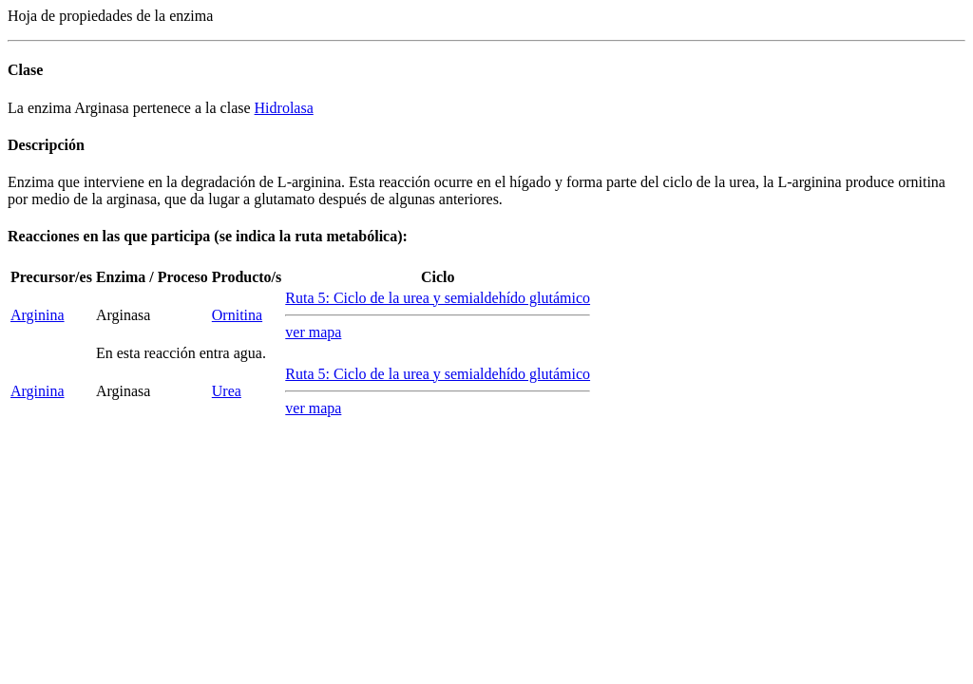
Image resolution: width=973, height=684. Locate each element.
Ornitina (237, 315)
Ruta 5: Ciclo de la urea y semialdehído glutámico (437, 298)
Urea (226, 391)
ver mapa (313, 332)
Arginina (37, 315)
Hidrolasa (284, 108)
